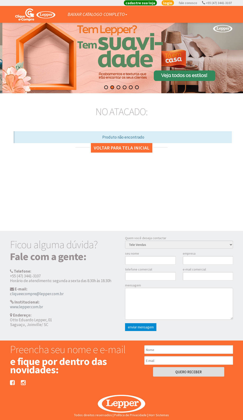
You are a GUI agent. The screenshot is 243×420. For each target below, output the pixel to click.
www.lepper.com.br (26, 306)
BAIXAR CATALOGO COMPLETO (97, 14)
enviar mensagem (141, 327)
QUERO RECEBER (188, 372)
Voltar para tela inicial (122, 148)
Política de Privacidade (130, 415)
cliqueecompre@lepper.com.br (37, 293)
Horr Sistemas (159, 415)
